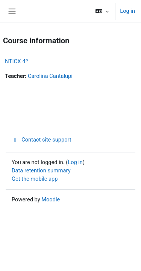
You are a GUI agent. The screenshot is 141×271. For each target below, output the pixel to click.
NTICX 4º (16, 61)
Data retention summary (41, 170)
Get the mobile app (35, 178)
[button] (102, 11)
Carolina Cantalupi (50, 76)
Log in (127, 11)
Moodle (50, 199)
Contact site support (41, 139)
